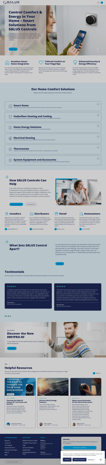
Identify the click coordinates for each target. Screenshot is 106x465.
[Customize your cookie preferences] (91, 459)
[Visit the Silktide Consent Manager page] (100, 459)
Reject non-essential (79, 459)
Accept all (67, 459)
